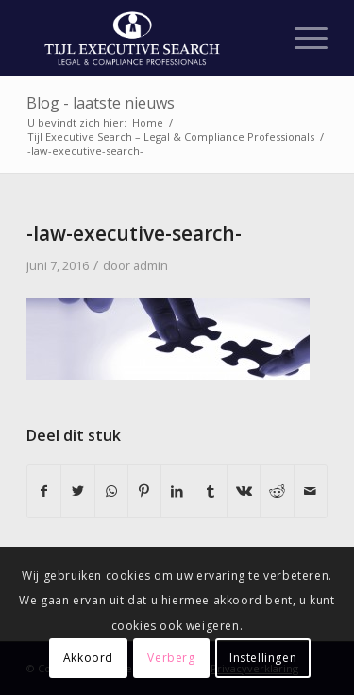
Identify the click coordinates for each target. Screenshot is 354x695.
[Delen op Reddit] (277, 491)
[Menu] (302, 38)
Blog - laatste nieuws (100, 103)
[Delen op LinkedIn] (177, 491)
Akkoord (88, 658)
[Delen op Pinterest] (144, 491)
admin (150, 265)
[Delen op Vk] (244, 491)
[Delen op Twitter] (77, 491)
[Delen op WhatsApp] (111, 491)
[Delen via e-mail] (311, 491)
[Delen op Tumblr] (210, 491)
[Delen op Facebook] (43, 491)
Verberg (170, 658)
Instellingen (262, 658)
